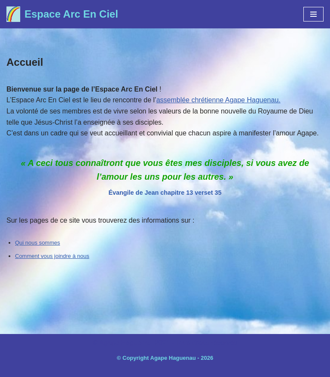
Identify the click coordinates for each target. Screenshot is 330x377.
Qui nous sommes (37, 242)
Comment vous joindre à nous (52, 256)
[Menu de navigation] (313, 14)
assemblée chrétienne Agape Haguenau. (218, 100)
